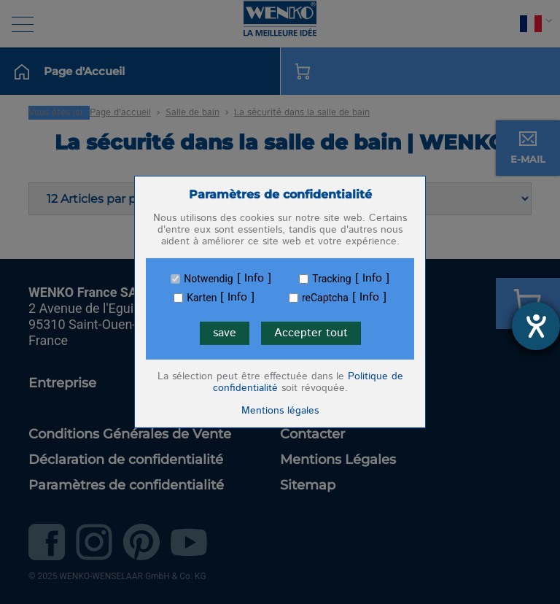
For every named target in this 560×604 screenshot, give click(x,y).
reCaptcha (325, 297)
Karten (202, 297)
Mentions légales (280, 410)
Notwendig (208, 278)
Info (254, 278)
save (224, 333)
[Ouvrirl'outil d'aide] (536, 326)
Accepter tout (311, 333)
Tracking (331, 278)
